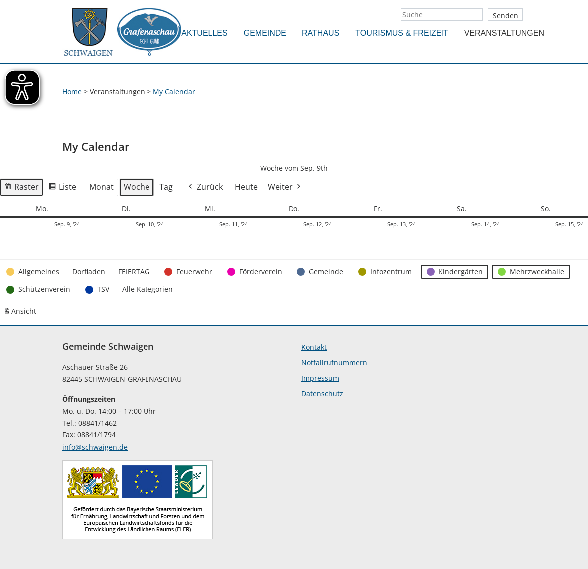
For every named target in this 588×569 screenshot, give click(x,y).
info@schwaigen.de (95, 447)
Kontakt (314, 347)
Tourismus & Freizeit (401, 33)
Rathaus (320, 33)
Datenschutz (322, 393)
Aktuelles (204, 33)
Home (72, 91)
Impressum (320, 378)
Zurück (205, 187)
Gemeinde (265, 33)
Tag (166, 186)
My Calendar (174, 91)
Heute (246, 186)
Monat (101, 186)
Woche (136, 186)
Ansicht (21, 313)
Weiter (285, 187)
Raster (21, 188)
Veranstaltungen (504, 33)
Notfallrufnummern (334, 362)
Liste (62, 188)
